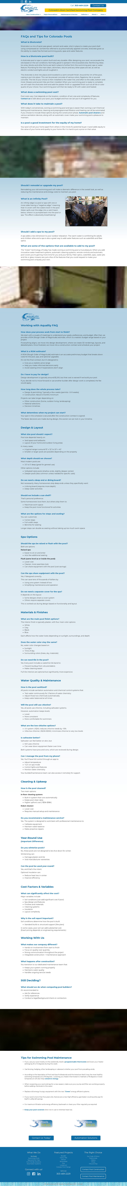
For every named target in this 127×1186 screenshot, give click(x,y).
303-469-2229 (81, 5)
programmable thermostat (75, 1062)
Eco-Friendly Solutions (34, 1162)
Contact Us (98, 5)
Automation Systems (34, 1164)
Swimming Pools (33, 1158)
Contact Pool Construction (93, 1169)
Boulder (63, 1156)
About (94, 14)
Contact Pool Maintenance (93, 1176)
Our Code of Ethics (93, 1156)
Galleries (84, 14)
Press (93, 1162)
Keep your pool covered (34, 1110)
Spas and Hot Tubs (34, 1160)
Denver (63, 1159)
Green (67, 1091)
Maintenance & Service (69, 14)
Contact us (25, 99)
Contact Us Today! (41, 1138)
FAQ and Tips (93, 1164)
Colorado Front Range (63, 1167)
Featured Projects (63, 1152)
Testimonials (93, 1158)
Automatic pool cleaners (90, 113)
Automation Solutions (86, 1138)
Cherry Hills (63, 1158)
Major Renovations (50, 14)
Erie (63, 1163)
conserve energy (51, 1079)
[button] (33, 14)
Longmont (63, 1165)
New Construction (32, 14)
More (102, 14)
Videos (93, 1160)
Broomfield (63, 1161)
